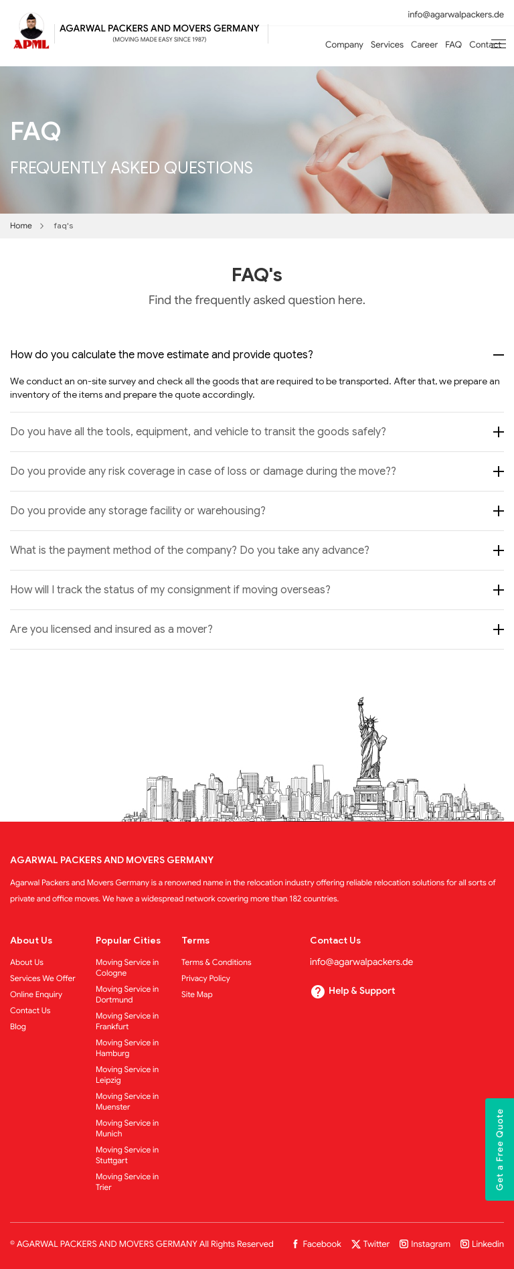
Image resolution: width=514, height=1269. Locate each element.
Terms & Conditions (216, 963)
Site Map (197, 995)
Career (424, 44)
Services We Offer (43, 979)
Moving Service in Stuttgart (127, 1155)
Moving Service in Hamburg (127, 1048)
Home (21, 226)
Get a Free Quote (499, 1149)
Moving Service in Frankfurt (127, 1021)
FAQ (453, 44)
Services (387, 44)
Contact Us (30, 1011)
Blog (18, 1027)
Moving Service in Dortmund (127, 994)
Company (344, 44)
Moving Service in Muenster (127, 1102)
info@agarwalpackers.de (456, 14)
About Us (27, 963)
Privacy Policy (205, 979)
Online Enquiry (36, 995)
